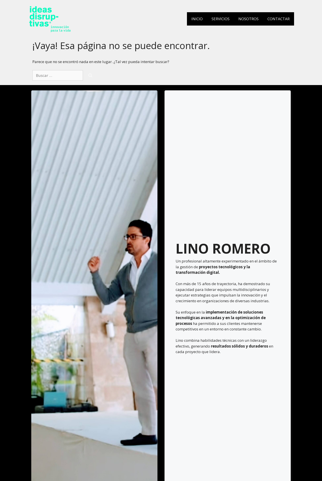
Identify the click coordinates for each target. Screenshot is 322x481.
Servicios (221, 18)
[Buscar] (90, 75)
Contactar (278, 18)
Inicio (197, 18)
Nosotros (248, 18)
